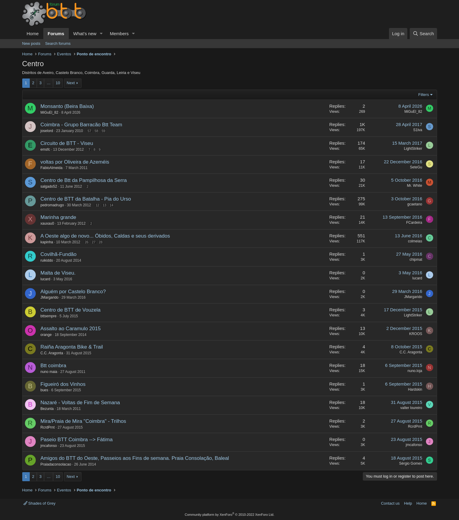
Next (71, 83)
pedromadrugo (52, 205)
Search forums (58, 43)
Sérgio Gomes (410, 463)
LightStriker (413, 148)
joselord (47, 131)
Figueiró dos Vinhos (63, 384)
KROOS (415, 334)
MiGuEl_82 (49, 112)
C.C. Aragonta (52, 353)
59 (103, 131)
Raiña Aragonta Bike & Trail (72, 347)
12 (97, 205)
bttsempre (49, 316)
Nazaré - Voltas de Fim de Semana (80, 402)
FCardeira (414, 222)
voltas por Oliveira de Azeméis (75, 162)
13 (104, 205)
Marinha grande (58, 217)
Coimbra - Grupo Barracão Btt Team (81, 125)
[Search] (423, 33)
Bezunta (47, 409)
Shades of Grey (39, 503)
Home (33, 33)
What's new (84, 33)
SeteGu (416, 167)
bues (44, 390)
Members (119, 33)
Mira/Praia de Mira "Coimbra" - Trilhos (83, 421)
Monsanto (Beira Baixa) (67, 106)
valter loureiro (411, 408)
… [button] (48, 83)
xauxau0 (47, 223)
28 (101, 242)
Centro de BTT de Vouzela (71, 310)
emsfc (45, 149)
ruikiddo (47, 260)
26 (86, 242)
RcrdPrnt (48, 427)
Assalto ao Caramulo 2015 (71, 328)
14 (111, 205)
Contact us (390, 503)
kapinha (47, 242)
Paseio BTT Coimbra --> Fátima (77, 439)
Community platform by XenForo (229, 514)
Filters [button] (423, 94)
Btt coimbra (53, 365)
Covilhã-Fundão (59, 254)
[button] (101, 33)
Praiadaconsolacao (56, 464)
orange (46, 335)
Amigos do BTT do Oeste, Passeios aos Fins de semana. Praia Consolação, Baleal (135, 458)
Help (408, 503)
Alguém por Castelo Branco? (73, 291)
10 (58, 83)
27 (93, 242)
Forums (56, 33)
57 (89, 131)
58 (96, 131)
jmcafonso (49, 446)
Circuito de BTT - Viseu (67, 143)
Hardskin (415, 389)
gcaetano (414, 204)
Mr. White (414, 185)
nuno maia (49, 372)
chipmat (415, 259)
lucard (45, 279)
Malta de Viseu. (58, 273)
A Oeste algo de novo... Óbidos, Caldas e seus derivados (105, 236)
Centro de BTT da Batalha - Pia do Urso (86, 199)
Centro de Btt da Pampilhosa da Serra (84, 180)
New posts (31, 43)
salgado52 (49, 186)
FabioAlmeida (52, 168)
